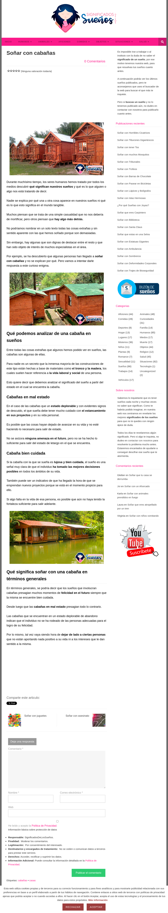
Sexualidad (124, 361)
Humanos (23, 42)
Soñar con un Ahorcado (137, 486)
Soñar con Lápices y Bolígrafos (134, 190)
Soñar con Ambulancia (129, 248)
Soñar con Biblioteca (128, 219)
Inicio (8, 42)
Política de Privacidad (44, 825)
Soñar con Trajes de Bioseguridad (135, 270)
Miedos (144, 337)
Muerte (144, 342)
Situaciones (122, 42)
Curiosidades (147, 319)
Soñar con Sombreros (129, 256)
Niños (121, 347)
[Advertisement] (56, 95)
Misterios (123, 342)
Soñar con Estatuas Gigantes (133, 241)
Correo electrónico (71, 792)
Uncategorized (148, 371)
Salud (143, 42)
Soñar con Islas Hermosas (131, 198)
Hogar (121, 332)
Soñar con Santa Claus (129, 227)
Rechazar (73, 907)
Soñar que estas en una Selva (133, 234)
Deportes (123, 327)
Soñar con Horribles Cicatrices (133, 132)
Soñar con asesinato (85, 720)
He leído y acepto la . (56, 823)
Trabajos (123, 371)
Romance (123, 356)
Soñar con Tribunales (128, 161)
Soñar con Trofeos (127, 169)
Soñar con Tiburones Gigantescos (135, 140)
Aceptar (96, 907)
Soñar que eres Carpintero (131, 212)
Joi (118, 486)
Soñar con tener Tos (128, 147)
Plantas (122, 351)
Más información (97, 900)
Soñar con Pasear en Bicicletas (134, 183)
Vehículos (123, 379)
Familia (144, 327)
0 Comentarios (94, 61)
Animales (44, 42)
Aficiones (65, 42)
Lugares (122, 337)
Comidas (82, 42)
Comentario (15, 748)
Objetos (101, 42)
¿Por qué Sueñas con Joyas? (133, 205)
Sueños (122, 366)
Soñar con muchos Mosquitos (133, 154)
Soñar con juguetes (27, 720)
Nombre (13, 792)
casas (32, 880)
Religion (144, 351)
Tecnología (146, 366)
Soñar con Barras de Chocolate (134, 176)
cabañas (22, 880)
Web (10, 807)
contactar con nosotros (140, 440)
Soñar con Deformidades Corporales (137, 263)
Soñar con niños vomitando (144, 515)
